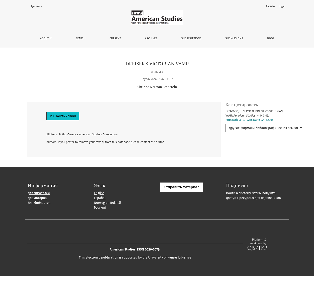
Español (100, 206)
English (99, 201)
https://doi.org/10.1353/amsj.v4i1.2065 (249, 120)
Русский (37, 6)
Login (282, 6)
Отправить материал (181, 195)
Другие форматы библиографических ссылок (264, 128)
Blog (270, 38)
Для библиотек (39, 211)
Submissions (234, 38)
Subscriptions (191, 38)
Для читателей (39, 201)
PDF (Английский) (63, 116)
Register (270, 6)
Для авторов (37, 206)
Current (115, 38)
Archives (151, 38)
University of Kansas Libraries (169, 265)
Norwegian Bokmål (107, 211)
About (44, 38)
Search (81, 38)
